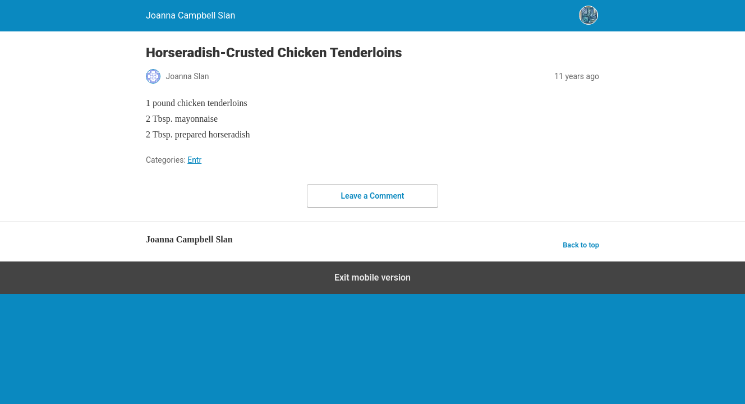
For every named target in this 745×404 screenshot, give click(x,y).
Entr (194, 159)
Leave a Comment (372, 195)
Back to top (581, 245)
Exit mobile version (372, 277)
